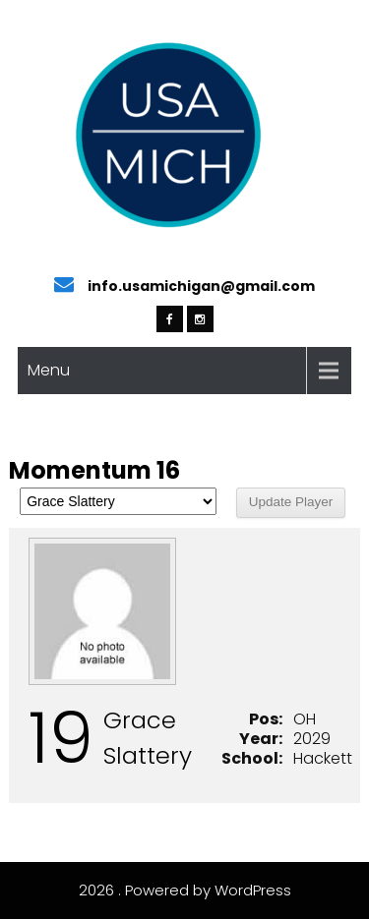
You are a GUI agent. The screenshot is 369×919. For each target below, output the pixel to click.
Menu (49, 370)
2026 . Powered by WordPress (185, 890)
